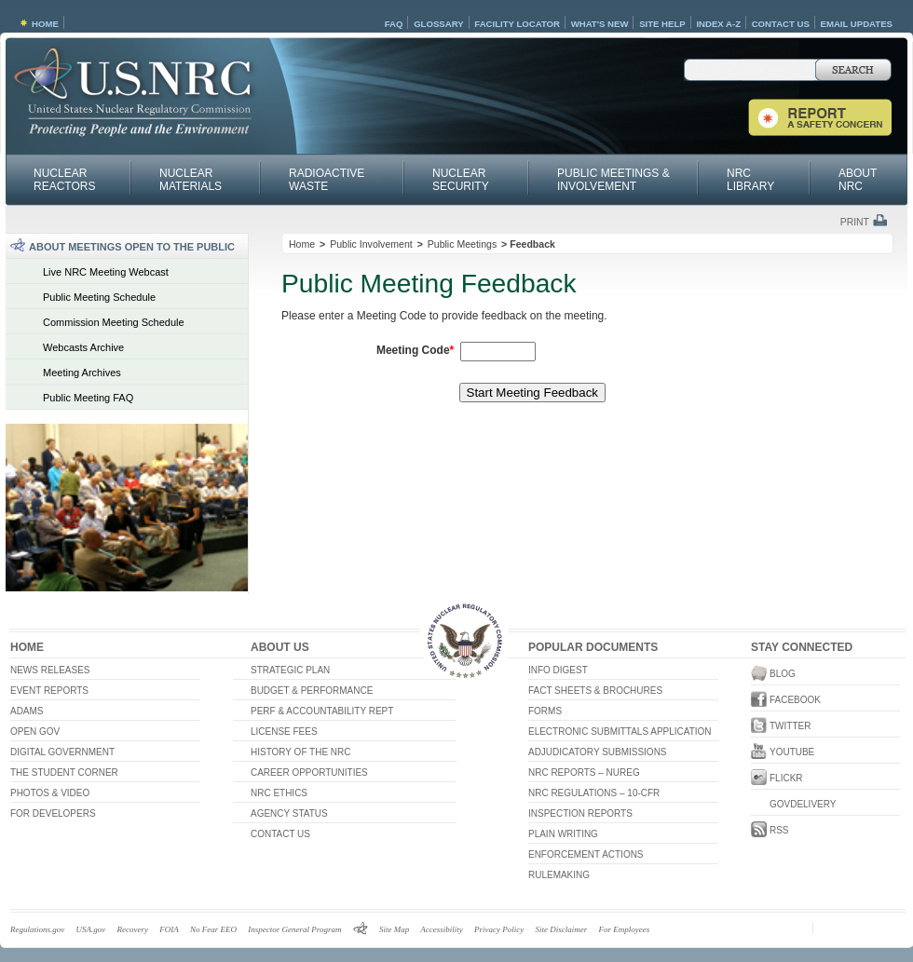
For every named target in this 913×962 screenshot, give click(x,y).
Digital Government (62, 752)
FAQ (394, 24)
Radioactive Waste (326, 180)
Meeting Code (415, 350)
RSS (777, 830)
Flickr (777, 778)
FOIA (169, 929)
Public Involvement (371, 244)
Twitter (777, 726)
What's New (600, 24)
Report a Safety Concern (820, 117)
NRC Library (750, 180)
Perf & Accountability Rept (322, 711)
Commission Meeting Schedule (113, 322)
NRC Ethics (279, 793)
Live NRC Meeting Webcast (106, 272)
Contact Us (781, 24)
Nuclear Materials (190, 180)
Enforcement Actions (586, 854)
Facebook (777, 700)
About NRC (857, 180)
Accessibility (441, 929)
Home (45, 24)
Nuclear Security (460, 180)
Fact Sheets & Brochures (595, 690)
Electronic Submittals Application (620, 731)
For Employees (623, 929)
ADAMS (27, 711)
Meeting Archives (82, 372)
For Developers (53, 813)
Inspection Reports (580, 813)
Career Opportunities (309, 772)
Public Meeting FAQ (88, 397)
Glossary (438, 24)
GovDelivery (777, 804)
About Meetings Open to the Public (132, 246)
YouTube (777, 752)
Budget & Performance (312, 690)
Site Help (662, 24)
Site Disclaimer (561, 929)
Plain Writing (563, 834)
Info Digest (558, 670)
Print (854, 222)
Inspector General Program (294, 929)
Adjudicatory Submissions (597, 752)
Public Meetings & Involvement (613, 180)
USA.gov (91, 929)
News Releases (49, 670)
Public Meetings (462, 244)
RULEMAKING (559, 875)
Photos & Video (49, 793)
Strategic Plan (290, 670)
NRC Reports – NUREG (584, 772)
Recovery (132, 929)
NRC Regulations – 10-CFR (594, 793)
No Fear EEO (213, 929)
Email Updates (857, 24)
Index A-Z (718, 24)
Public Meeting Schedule (99, 297)
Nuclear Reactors (64, 180)
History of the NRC (300, 752)
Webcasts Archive (83, 347)
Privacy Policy (499, 929)
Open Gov (35, 731)
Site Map (394, 929)
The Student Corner (64, 772)
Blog (777, 674)
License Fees (284, 731)
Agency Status (289, 813)
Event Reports (49, 690)
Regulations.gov (37, 929)
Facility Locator (517, 24)
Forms (545, 711)
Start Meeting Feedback (533, 393)
